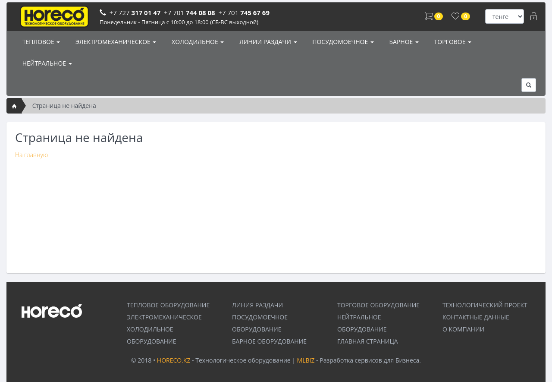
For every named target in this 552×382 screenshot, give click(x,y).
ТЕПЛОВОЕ (40, 42)
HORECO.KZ (174, 360)
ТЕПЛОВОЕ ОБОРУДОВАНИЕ (168, 305)
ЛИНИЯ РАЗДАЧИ (257, 305)
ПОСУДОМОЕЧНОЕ (342, 42)
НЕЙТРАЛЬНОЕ (46, 63)
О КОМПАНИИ (463, 329)
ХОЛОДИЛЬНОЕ (197, 42)
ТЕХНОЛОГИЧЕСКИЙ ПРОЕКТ (484, 305)
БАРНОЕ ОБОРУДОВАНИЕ (269, 341)
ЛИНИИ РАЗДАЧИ (267, 42)
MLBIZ (306, 360)
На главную (31, 155)
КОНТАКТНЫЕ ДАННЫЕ (475, 317)
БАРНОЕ (403, 42)
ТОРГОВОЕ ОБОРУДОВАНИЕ (378, 305)
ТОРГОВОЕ (452, 42)
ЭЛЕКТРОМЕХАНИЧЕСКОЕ (115, 42)
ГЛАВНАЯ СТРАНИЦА (367, 341)
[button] (528, 85)
